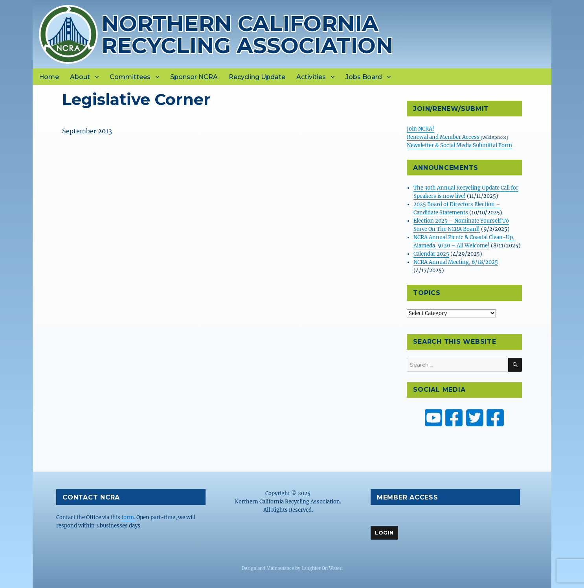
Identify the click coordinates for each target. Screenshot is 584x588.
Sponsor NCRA (194, 77)
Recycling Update (257, 77)
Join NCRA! (420, 128)
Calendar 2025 (431, 254)
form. (128, 517)
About (80, 77)
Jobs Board (363, 77)
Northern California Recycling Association (247, 34)
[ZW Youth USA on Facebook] (495, 418)
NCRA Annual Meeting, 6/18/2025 (455, 262)
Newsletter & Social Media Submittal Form (459, 145)
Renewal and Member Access (444, 137)
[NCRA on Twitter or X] (475, 418)
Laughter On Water (321, 568)
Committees (130, 77)
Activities (311, 77)
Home (49, 77)
